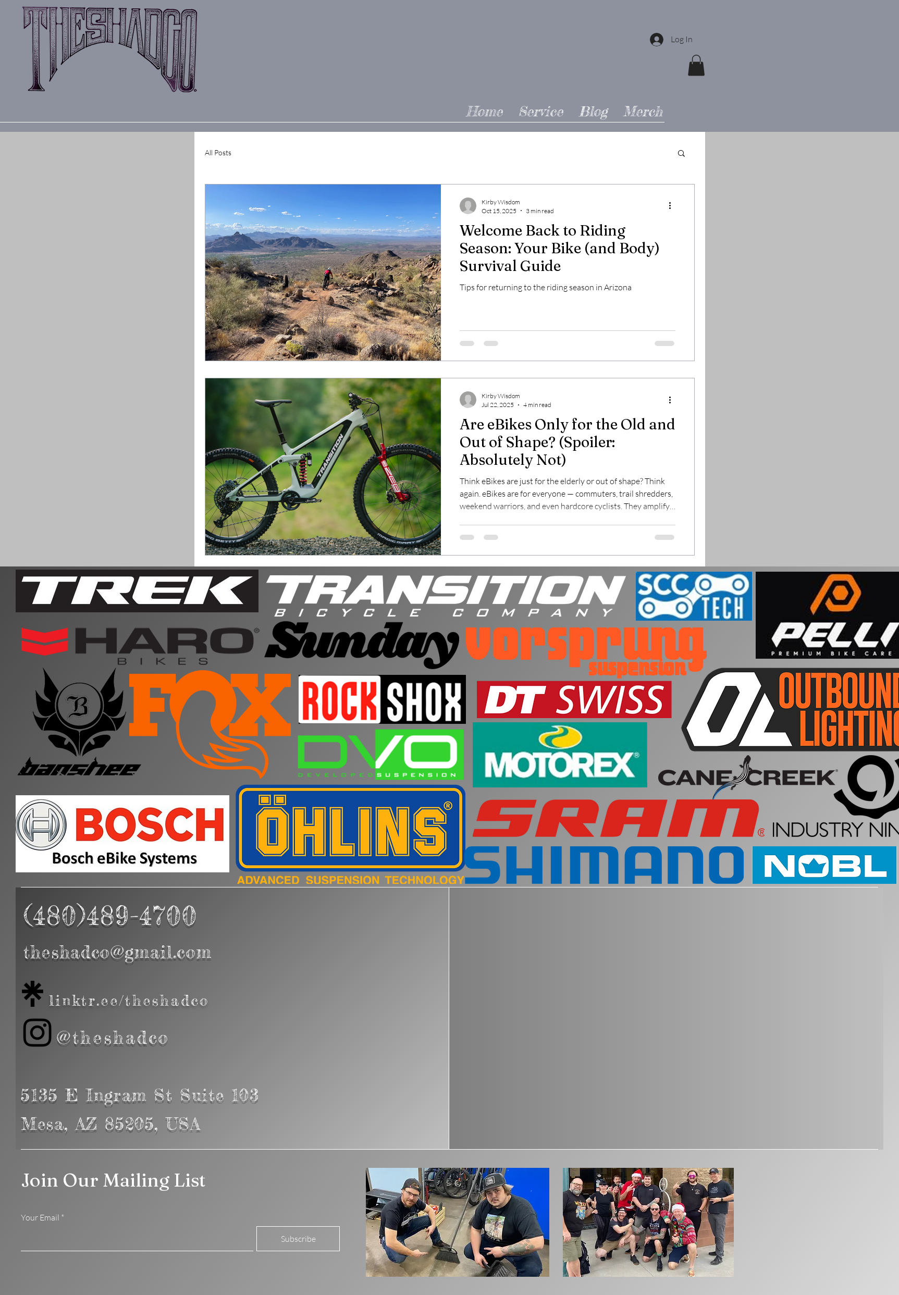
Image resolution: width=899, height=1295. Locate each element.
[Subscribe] (298, 1238)
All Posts (218, 152)
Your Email (40, 1217)
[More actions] (674, 206)
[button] (696, 65)
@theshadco (113, 1037)
